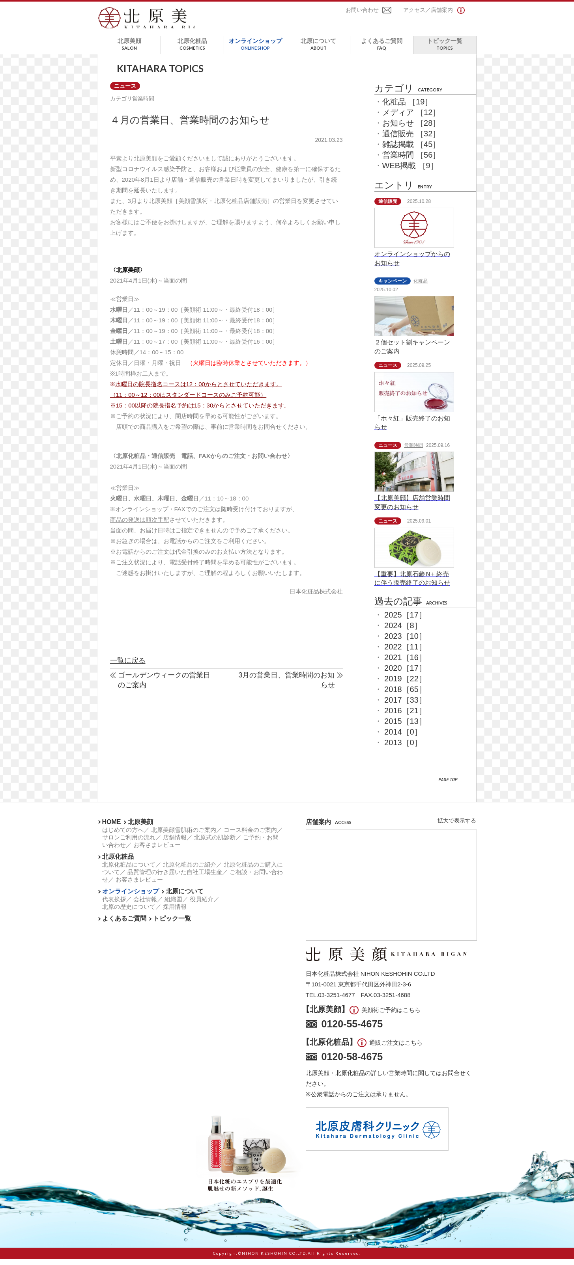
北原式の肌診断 (215, 843)
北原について (318, 50)
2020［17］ (405, 674)
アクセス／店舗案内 (428, 11)
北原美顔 (129, 50)
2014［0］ (403, 738)
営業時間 (144, 105)
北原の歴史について (128, 913)
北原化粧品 (192, 50)
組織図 (173, 905)
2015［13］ (405, 727)
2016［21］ (405, 716)
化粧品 (420, 287)
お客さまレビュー (157, 851)
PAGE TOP (448, 786)
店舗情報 (175, 843)
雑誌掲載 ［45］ (411, 150)
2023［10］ (405, 642)
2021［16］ (405, 663)
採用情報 (175, 913)
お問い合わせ (362, 11)
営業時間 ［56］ (411, 161)
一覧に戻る (128, 668)
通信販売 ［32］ (411, 140)
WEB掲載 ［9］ (410, 171)
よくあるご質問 (381, 50)
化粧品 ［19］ (407, 108)
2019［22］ (405, 685)
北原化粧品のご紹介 (189, 870)
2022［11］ (405, 653)
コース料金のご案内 (250, 836)
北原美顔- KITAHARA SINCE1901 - (154, 21)
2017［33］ (405, 706)
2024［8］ (403, 631)
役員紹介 (201, 905)
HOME (111, 828)
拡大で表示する (457, 827)
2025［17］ (405, 621)
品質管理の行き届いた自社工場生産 (174, 878)
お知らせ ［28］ (411, 129)
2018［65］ (405, 695)
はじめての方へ (123, 836)
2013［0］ (403, 748)
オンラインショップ (255, 50)
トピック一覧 (444, 50)
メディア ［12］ (411, 118)
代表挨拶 (114, 905)
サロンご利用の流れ (128, 843)
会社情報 (145, 905)
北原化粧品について (128, 870)
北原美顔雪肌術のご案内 (183, 836)
